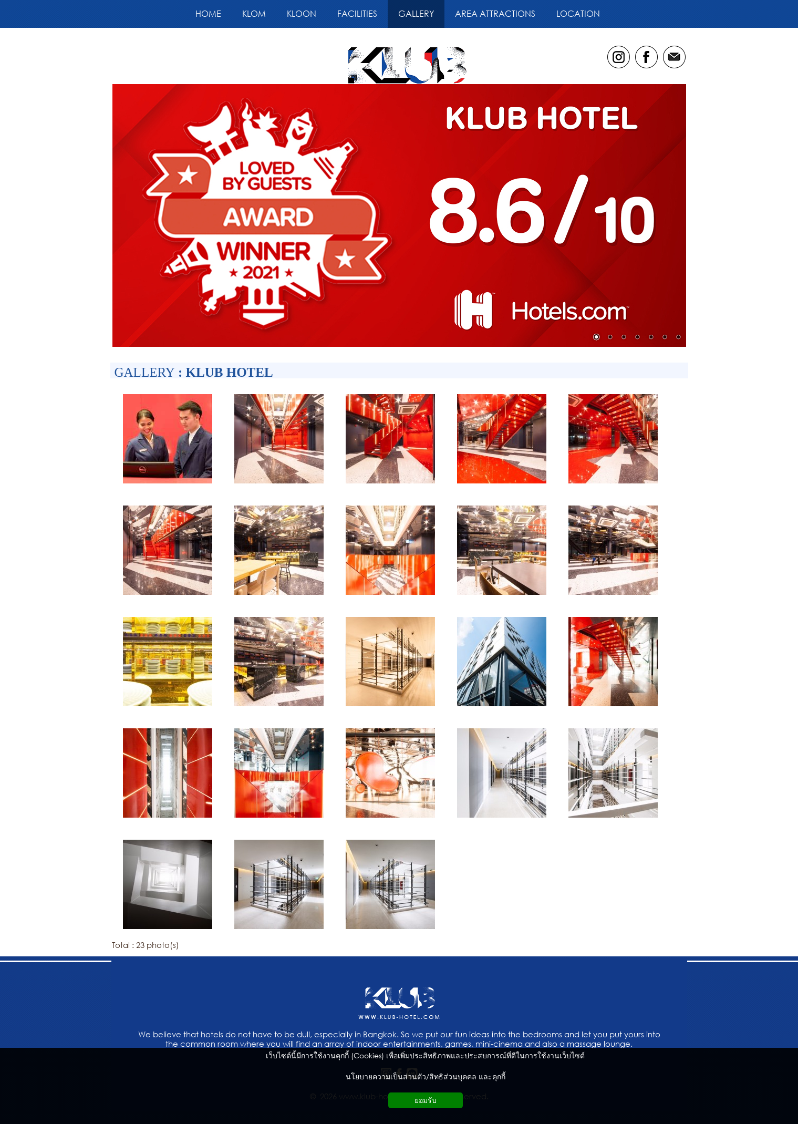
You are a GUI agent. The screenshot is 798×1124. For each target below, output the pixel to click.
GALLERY (145, 372)
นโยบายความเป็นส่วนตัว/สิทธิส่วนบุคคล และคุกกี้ (425, 1076)
